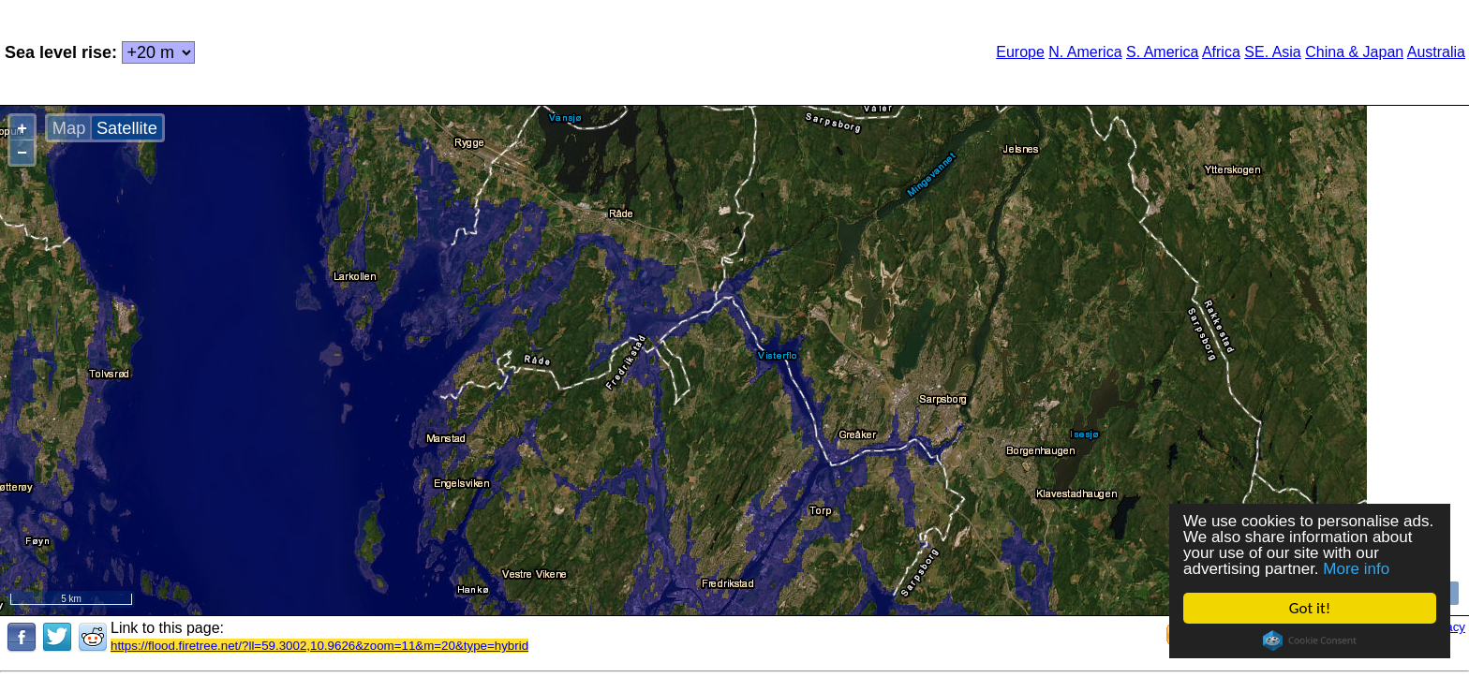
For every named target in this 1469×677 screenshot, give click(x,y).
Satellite (126, 128)
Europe (1020, 52)
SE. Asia (1272, 52)
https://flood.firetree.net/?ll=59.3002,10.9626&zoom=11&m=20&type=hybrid (319, 646)
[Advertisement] (527, 50)
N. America (1084, 52)
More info (1356, 569)
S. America (1162, 52)
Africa (1221, 52)
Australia (1436, 52)
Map (68, 128)
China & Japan (1354, 52)
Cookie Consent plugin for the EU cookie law (1310, 640)
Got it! (1309, 608)
